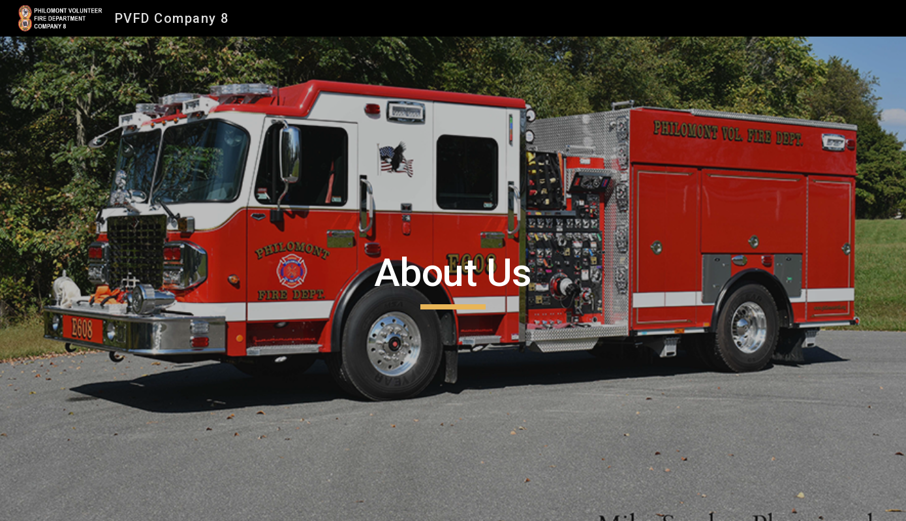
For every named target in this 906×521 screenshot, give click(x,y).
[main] (453, 279)
